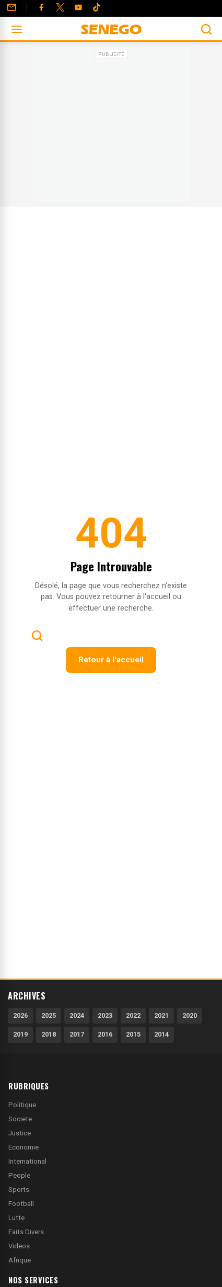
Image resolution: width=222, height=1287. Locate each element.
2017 (76, 1034)
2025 (48, 1015)
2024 (76, 1015)
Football (21, 1204)
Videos (19, 1246)
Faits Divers (26, 1232)
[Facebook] (41, 7)
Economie (23, 1147)
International (27, 1161)
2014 (161, 1034)
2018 (48, 1034)
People (19, 1175)
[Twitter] (60, 7)
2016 (105, 1034)
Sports (18, 1189)
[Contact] (11, 7)
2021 (161, 1015)
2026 (20, 1015)
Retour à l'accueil (111, 659)
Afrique (19, 1260)
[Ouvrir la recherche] (206, 29)
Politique (22, 1105)
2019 (20, 1034)
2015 (133, 1034)
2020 (189, 1015)
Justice (19, 1133)
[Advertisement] (111, 127)
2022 (133, 1015)
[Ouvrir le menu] (16, 29)
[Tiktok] (96, 7)
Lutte (16, 1218)
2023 (105, 1015)
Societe (20, 1119)
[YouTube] (78, 7)
